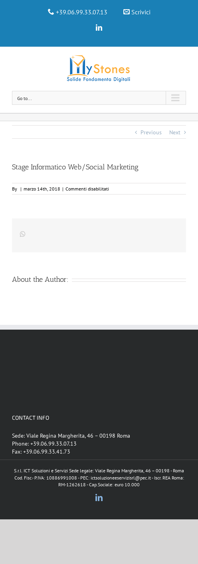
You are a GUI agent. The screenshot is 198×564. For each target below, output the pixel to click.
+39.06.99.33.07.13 (81, 12)
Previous (151, 132)
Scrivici (140, 12)
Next (174, 132)
